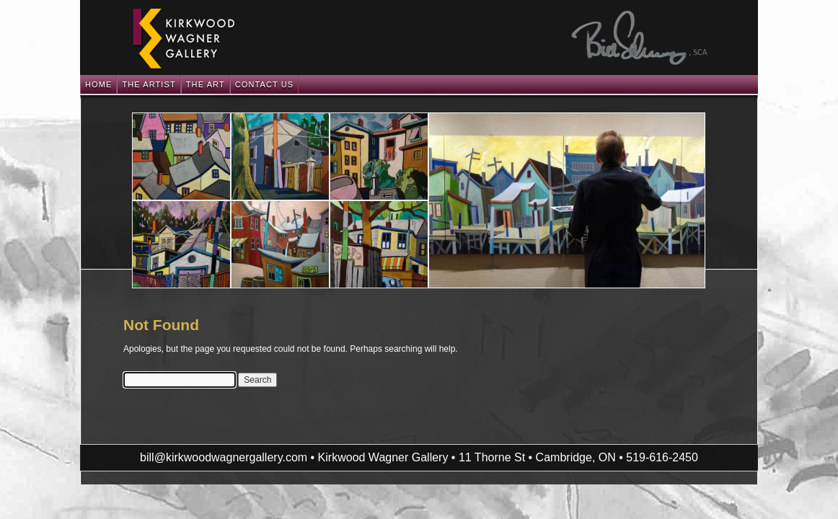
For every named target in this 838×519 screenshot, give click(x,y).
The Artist (148, 84)
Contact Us (264, 84)
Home (98, 84)
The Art (205, 84)
